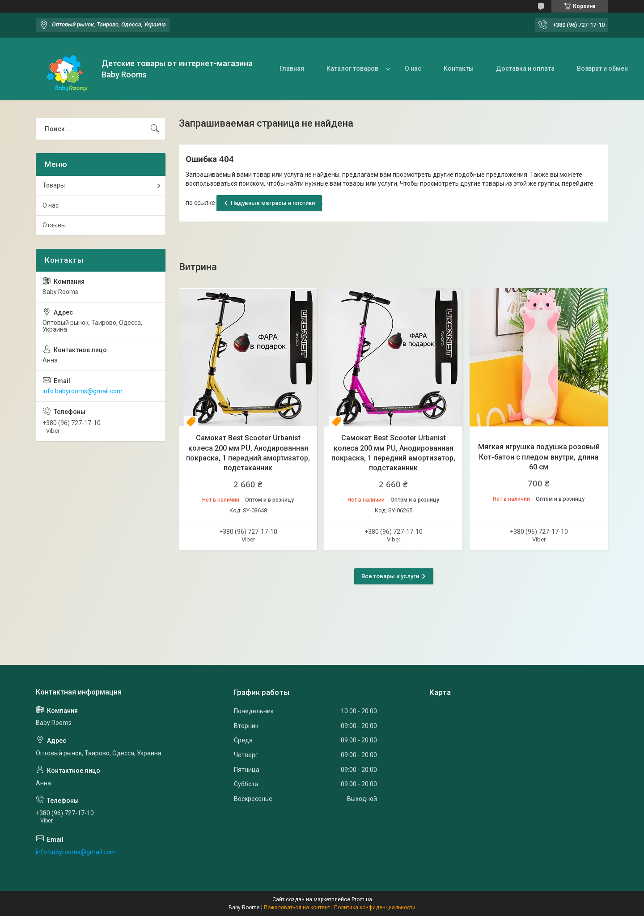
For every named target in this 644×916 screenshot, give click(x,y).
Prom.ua (362, 899)
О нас (413, 68)
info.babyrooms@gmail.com (82, 391)
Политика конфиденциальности (374, 907)
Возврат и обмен (602, 68)
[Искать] (154, 129)
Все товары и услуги (390, 576)
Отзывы (54, 225)
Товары (53, 185)
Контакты (459, 68)
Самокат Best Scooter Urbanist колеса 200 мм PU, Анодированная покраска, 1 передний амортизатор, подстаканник (248, 453)
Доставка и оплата (525, 68)
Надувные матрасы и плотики (273, 203)
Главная (292, 68)
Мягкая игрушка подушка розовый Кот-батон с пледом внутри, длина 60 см (539, 457)
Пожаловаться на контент (297, 907)
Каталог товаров (352, 68)
